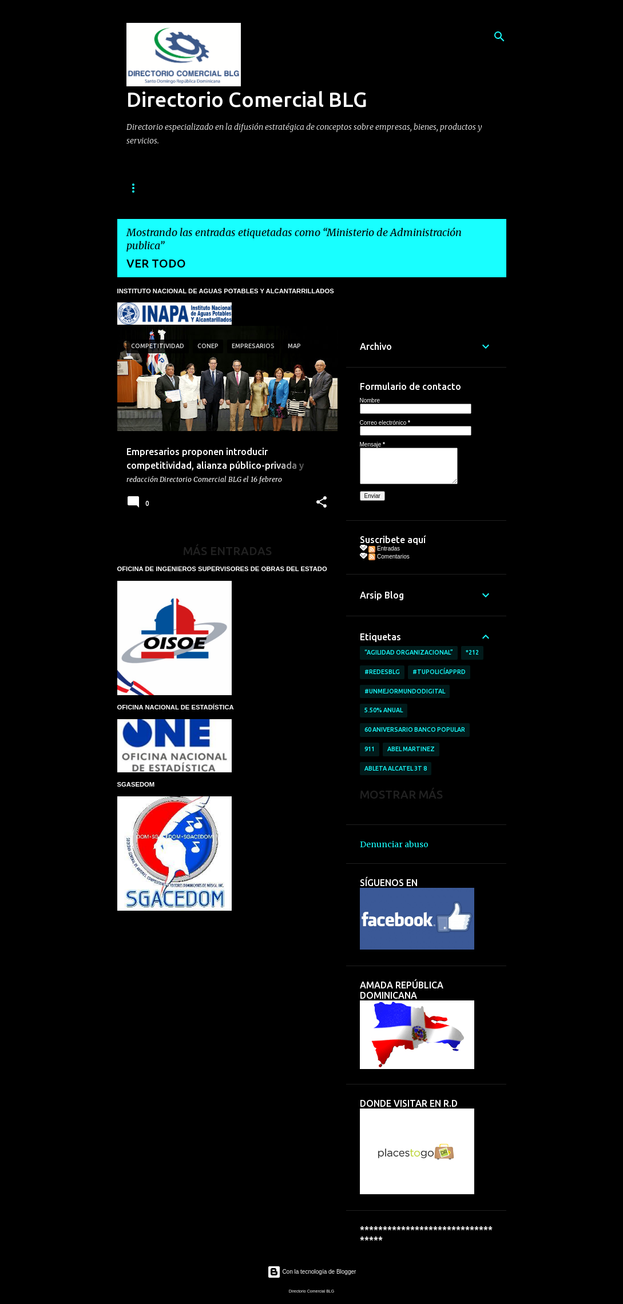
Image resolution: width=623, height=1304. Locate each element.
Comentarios (388, 556)
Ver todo (156, 263)
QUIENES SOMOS (203, 188)
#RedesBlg (382, 671)
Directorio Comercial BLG (246, 99)
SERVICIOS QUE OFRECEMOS (308, 188)
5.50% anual (383, 710)
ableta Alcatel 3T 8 (395, 768)
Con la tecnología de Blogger (311, 1272)
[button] (321, 503)
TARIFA (395, 188)
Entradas (384, 548)
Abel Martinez (411, 748)
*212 (472, 652)
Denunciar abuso (394, 844)
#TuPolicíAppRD (439, 671)
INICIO (137, 188)
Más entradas (227, 550)
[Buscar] (499, 36)
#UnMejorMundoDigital (404, 691)
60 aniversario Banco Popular (414, 729)
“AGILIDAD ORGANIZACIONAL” (408, 652)
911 (369, 748)
